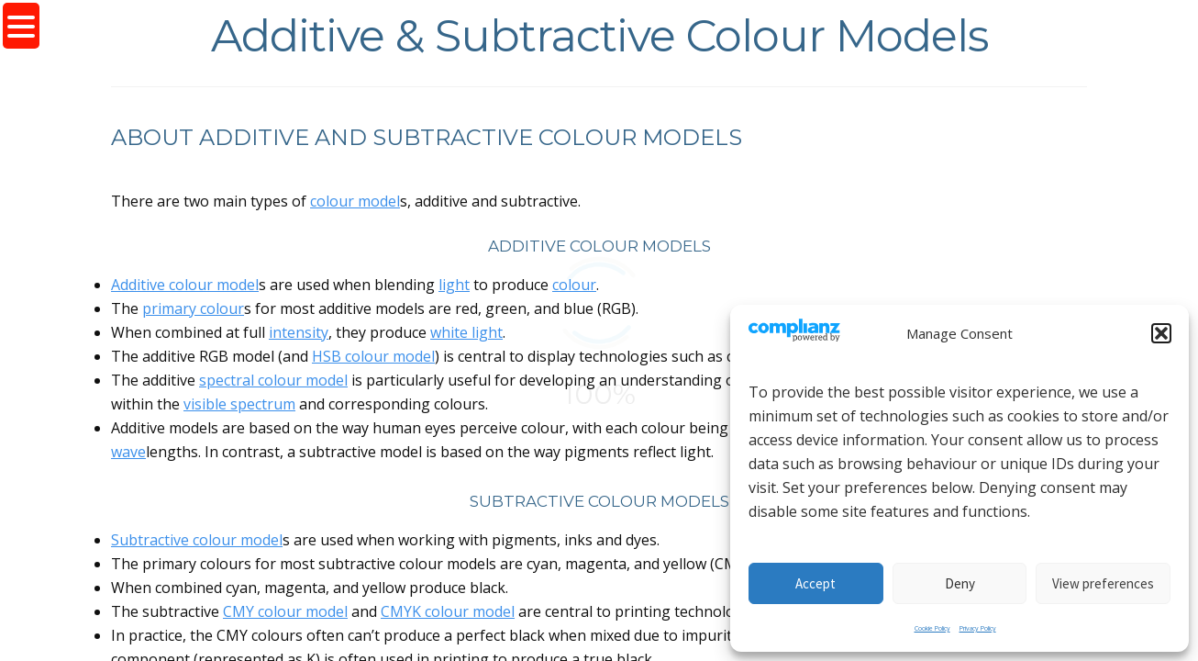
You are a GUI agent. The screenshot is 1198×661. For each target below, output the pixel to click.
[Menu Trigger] (21, 26)
